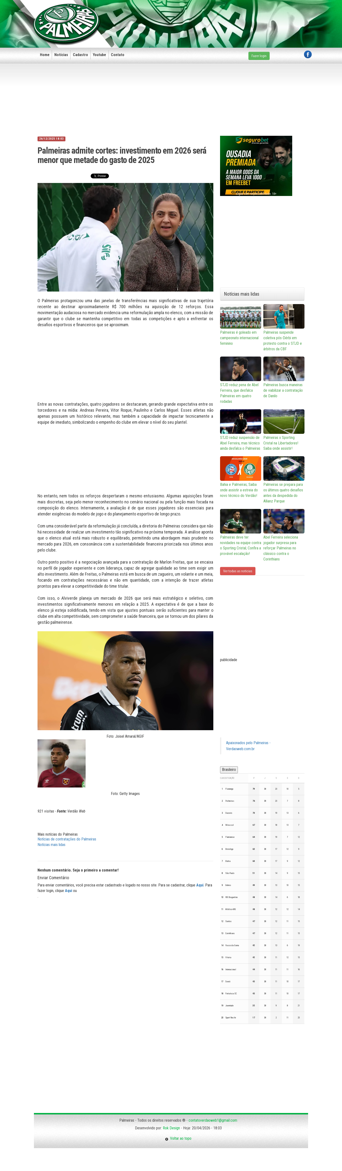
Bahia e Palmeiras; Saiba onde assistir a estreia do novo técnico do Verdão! (240, 477)
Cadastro (80, 54)
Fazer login (259, 56)
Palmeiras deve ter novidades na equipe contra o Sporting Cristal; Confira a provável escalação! (240, 532)
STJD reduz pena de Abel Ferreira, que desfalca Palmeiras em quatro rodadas (240, 380)
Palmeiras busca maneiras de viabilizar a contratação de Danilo (283, 377)
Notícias (61, 54)
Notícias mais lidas (51, 844)
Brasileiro (229, 769)
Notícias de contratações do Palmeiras (67, 839)
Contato (117, 54)
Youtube (99, 54)
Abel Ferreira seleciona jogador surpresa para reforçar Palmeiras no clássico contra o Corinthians (283, 535)
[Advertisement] (224, 16)
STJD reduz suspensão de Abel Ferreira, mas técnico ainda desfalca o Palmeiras (240, 430)
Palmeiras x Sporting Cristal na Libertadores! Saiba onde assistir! (283, 430)
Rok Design (171, 1128)
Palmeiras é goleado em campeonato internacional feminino (240, 325)
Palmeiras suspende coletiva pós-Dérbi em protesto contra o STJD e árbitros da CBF (283, 327)
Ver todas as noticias (237, 571)
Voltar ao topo (178, 1138)
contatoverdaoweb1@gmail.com (213, 1120)
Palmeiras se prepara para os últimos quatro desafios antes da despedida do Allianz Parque (283, 479)
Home (45, 54)
